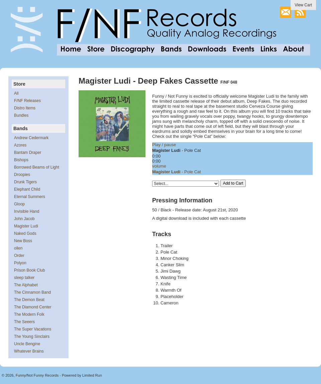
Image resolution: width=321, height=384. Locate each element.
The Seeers (24, 321)
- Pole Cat (176, 171)
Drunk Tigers (25, 182)
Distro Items (24, 108)
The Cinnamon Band (32, 292)
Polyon (20, 263)
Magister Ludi (26, 226)
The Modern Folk (29, 314)
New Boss (23, 240)
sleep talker (24, 277)
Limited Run (92, 375)
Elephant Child (27, 189)
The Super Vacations (32, 329)
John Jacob (24, 218)
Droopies (22, 174)
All (16, 93)
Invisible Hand (26, 211)
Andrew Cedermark (31, 137)
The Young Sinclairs (31, 336)
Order (19, 255)
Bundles (21, 115)
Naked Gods (25, 233)
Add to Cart (233, 183)
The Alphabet (26, 285)
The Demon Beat (29, 299)
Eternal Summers (29, 196)
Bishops (21, 160)
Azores (20, 145)
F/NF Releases (27, 100)
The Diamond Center (32, 307)
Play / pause (164, 144)
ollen (18, 248)
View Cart (303, 5)
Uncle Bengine (27, 344)
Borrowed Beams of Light (36, 167)
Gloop (19, 204)
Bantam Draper (27, 152)
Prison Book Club (29, 270)
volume (159, 166)
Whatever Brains (29, 351)
